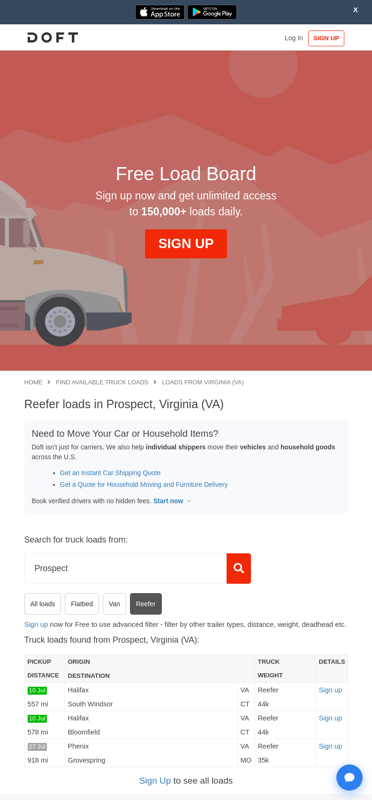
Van (114, 604)
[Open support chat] (349, 777)
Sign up (36, 624)
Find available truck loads (102, 382)
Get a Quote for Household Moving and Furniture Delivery (144, 484)
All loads (42, 604)
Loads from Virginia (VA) (203, 382)
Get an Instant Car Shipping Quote (110, 473)
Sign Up (155, 780)
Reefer (146, 604)
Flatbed (82, 604)
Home (33, 382)
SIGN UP (326, 38)
